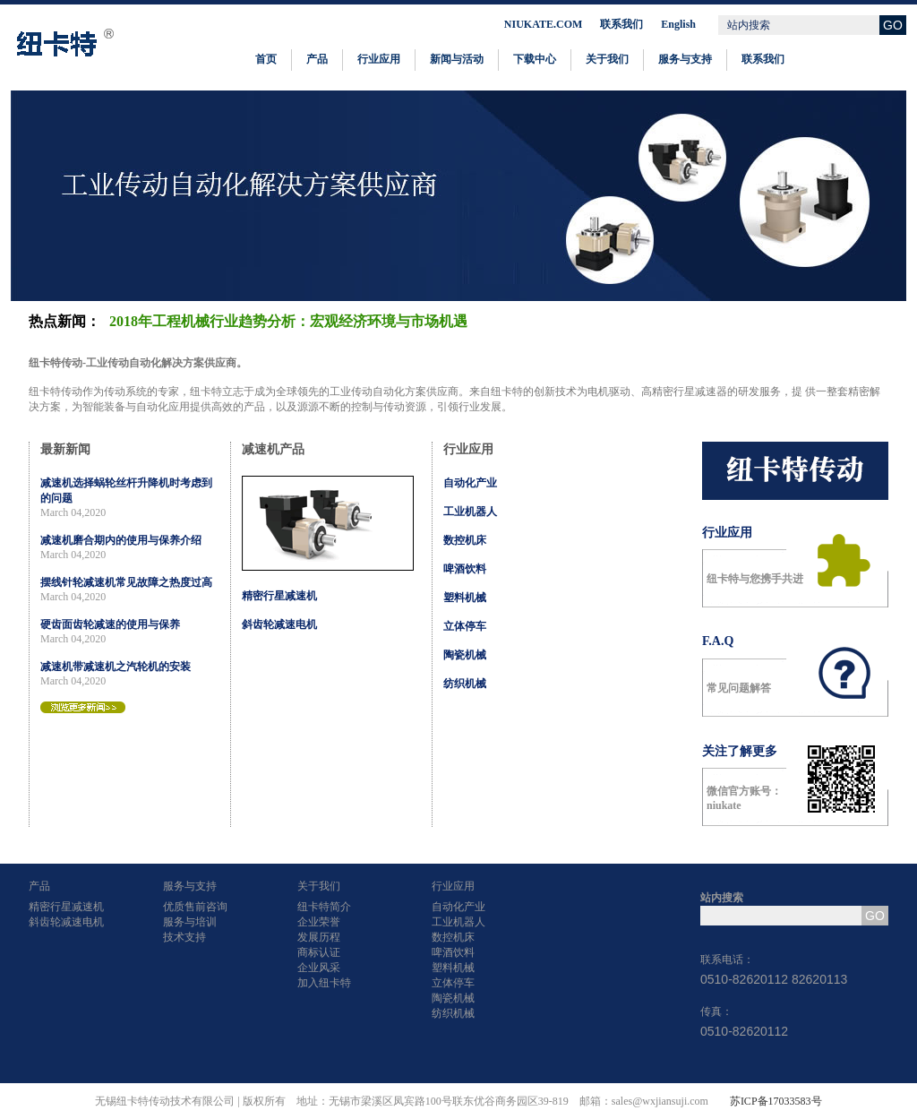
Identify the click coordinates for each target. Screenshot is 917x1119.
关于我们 (607, 59)
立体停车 (464, 626)
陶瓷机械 (464, 655)
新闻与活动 (457, 59)
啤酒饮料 (464, 569)
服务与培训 (190, 922)
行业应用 (378, 59)
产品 (317, 59)
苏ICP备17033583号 (776, 1101)
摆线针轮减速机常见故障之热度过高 (126, 582)
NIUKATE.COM (543, 24)
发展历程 (318, 937)
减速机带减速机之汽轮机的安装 (115, 666)
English (678, 24)
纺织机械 (464, 683)
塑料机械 (464, 597)
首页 (266, 59)
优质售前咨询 (195, 906)
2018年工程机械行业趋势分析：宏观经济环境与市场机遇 (288, 321)
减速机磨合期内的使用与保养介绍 (120, 540)
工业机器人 (470, 511)
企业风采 (318, 967)
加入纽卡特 (324, 983)
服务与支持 (685, 59)
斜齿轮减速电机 (279, 624)
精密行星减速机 (279, 596)
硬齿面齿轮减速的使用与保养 (110, 624)
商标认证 (318, 952)
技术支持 (184, 937)
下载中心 (534, 59)
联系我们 (621, 24)
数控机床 (464, 540)
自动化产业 (470, 483)
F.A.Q (717, 641)
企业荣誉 (318, 922)
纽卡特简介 (324, 906)
